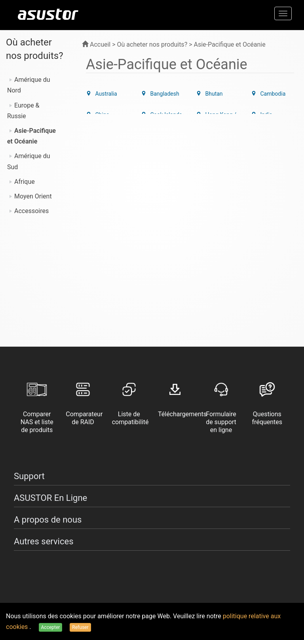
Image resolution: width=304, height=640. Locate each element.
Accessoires (31, 211)
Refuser (80, 627)
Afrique (24, 181)
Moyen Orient (33, 196)
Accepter (50, 627)
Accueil (96, 44)
